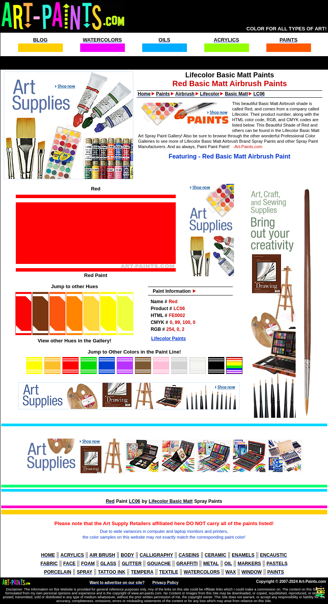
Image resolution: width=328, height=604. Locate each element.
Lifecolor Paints (168, 338)
